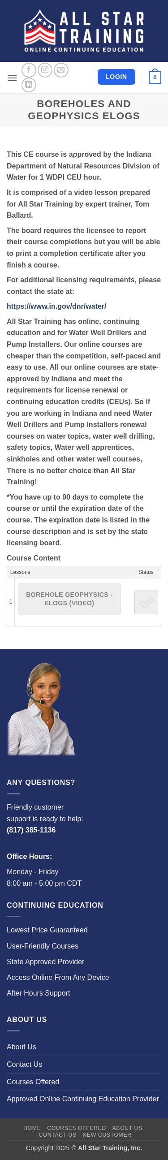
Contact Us (24, 1064)
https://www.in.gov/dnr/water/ (57, 306)
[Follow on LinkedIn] (29, 85)
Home (32, 1128)
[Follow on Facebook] (29, 70)
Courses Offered (33, 1082)
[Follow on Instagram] (45, 70)
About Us (21, 1047)
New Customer (107, 1135)
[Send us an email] (61, 70)
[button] (12, 78)
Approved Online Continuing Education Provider (83, 1099)
